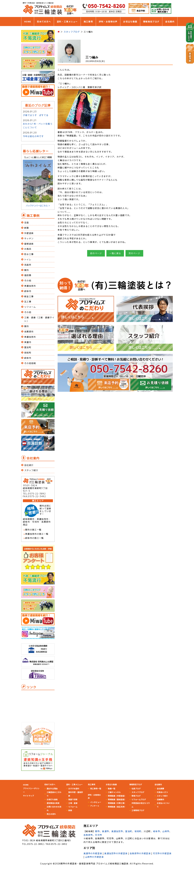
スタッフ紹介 (31, 470)
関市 (26, 270)
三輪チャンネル (114, 792)
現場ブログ (136, 795)
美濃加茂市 (30, 285)
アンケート (94, 805)
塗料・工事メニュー (67, 21)
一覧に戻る (115, 253)
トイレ (27, 259)
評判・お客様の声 (108, 21)
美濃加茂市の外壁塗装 (115, 853)
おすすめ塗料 (73, 788)
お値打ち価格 (52, 799)
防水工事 (28, 254)
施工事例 (88, 21)
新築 (26, 227)
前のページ (96, 253)
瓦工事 (27, 301)
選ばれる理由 (52, 788)
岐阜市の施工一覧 (34, 538)
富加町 (27, 347)
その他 (27, 280)
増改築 (27, 275)
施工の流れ (51, 814)
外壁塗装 (28, 233)
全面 (26, 222)
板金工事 (28, 296)
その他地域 (30, 363)
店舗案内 (160, 799)
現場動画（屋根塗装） (117, 799)
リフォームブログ (139, 799)
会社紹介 (28, 465)
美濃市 (27, 342)
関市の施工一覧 (33, 529)
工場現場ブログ (138, 810)
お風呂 (27, 248)
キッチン (28, 238)
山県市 (165, 831)
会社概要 (160, 788)
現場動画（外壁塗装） (117, 795)
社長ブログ (136, 788)
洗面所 (27, 264)
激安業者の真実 (53, 803)
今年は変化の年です (33, 136)
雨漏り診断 (72, 799)
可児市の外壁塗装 (162, 853)
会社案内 (169, 21)
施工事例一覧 (95, 788)
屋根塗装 (28, 243)
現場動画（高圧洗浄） (117, 806)
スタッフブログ (138, 792)
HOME (27, 21)
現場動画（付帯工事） (117, 803)
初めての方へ (44, 21)
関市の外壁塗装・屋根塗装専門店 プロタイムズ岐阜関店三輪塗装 (94, 863)
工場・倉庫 (72, 803)
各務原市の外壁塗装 (140, 853)
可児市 (98, 834)
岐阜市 (27, 291)
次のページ (134, 253)
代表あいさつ (162, 792)
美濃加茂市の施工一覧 (36, 533)
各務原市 (28, 331)
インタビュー (95, 802)
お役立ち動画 (130, 21)
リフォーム (30, 306)
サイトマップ (28, 795)
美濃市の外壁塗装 (93, 853)
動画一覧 (111, 788)
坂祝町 (27, 352)
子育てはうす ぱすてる (35, 115)
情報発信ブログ (151, 21)
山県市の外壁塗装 (94, 856)
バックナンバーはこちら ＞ (38, 205)
